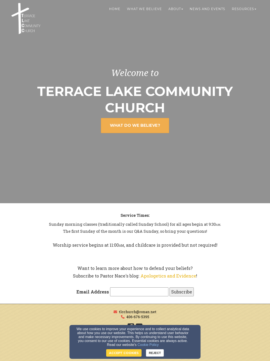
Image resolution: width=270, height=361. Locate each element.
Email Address (92, 292)
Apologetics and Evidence (168, 276)
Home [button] (114, 12)
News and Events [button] (207, 12)
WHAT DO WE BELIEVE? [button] (135, 125)
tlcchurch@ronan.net (137, 311)
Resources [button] (244, 12)
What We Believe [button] (144, 12)
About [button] (175, 12)
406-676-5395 (137, 316)
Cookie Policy (148, 345)
